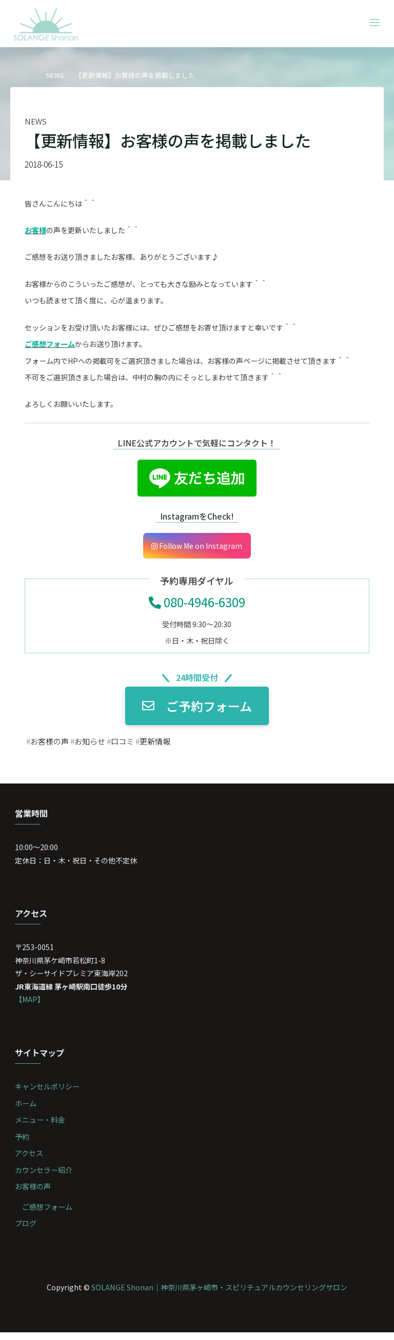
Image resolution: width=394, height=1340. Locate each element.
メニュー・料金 (40, 1126)
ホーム (26, 1109)
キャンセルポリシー (47, 1092)
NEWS (55, 75)
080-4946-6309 (197, 604)
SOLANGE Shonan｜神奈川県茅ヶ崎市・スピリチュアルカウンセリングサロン (219, 1294)
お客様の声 (50, 745)
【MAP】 (30, 1005)
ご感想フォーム (48, 1213)
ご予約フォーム (197, 709)
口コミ (127, 745)
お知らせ (93, 745)
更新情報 (162, 745)
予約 (22, 1143)
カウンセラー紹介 (44, 1176)
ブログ (26, 1230)
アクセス (29, 1160)
